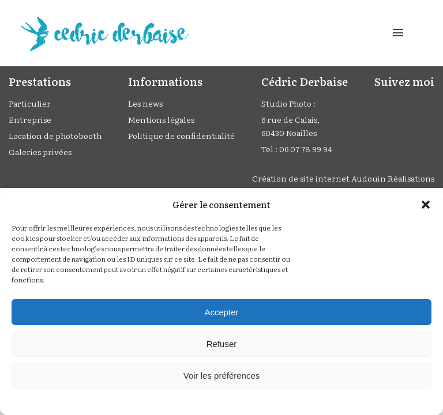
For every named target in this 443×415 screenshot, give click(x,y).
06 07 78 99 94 (305, 148)
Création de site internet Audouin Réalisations (343, 178)
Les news (145, 103)
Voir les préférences (221, 375)
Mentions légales (161, 119)
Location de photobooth (55, 135)
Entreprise (30, 119)
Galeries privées (40, 151)
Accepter (221, 312)
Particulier (30, 103)
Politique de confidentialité (181, 135)
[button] (425, 204)
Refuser (222, 344)
